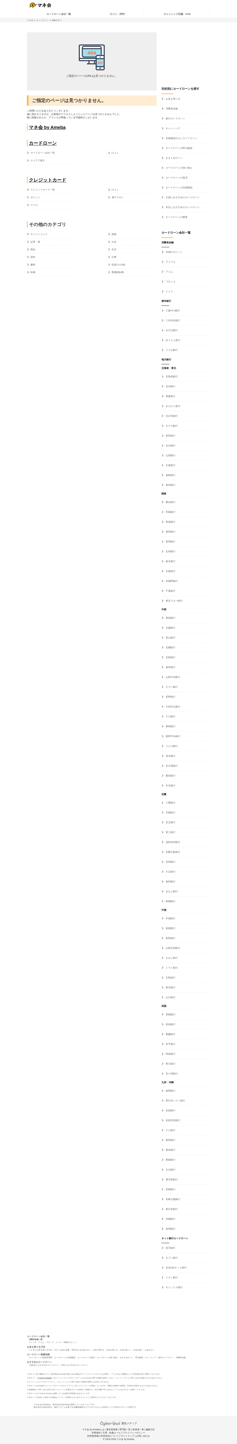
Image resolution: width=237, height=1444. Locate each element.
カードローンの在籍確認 (178, 187)
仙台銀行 (170, 445)
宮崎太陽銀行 (172, 1199)
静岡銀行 (170, 726)
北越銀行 (170, 627)
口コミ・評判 (117, 14)
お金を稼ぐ (138, 1350)
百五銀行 (170, 822)
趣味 (32, 264)
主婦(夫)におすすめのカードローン (44, 1365)
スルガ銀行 (171, 746)
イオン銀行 (171, 1277)
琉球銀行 (170, 1228)
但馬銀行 (170, 861)
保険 (114, 234)
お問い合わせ (143, 1436)
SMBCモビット (174, 252)
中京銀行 (170, 785)
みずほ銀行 (171, 330)
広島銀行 (170, 977)
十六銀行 (170, 716)
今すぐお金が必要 (62, 1350)
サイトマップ (127, 1436)
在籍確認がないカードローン (181, 138)
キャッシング (172, 128)
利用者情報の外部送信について (103, 1436)
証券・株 (35, 241)
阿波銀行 (170, 1053)
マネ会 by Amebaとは (93, 1429)
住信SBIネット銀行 (176, 1267)
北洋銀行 (170, 386)
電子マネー (118, 197)
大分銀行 (170, 1169)
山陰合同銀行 (172, 948)
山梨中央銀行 (172, 677)
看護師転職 (118, 272)
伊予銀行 (170, 1044)
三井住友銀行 (172, 320)
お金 (114, 241)
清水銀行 (170, 755)
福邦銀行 (170, 881)
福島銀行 (170, 475)
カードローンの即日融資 (178, 148)
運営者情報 (112, 1429)
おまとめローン (174, 157)
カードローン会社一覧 (59, 14)
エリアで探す (37, 160)
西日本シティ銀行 (175, 1100)
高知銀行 (170, 1024)
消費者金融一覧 (35, 1339)
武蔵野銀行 (171, 581)
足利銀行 (170, 551)
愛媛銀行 (170, 1034)
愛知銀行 (170, 775)
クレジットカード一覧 (42, 189)
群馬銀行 (170, 541)
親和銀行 (170, 1140)
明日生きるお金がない (81, 1350)
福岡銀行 (170, 1090)
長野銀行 (170, 696)
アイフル (170, 261)
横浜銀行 (170, 502)
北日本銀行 (171, 416)
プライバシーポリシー (134, 1432)
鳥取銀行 (170, 938)
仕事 (114, 257)
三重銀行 (170, 802)
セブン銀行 (171, 1257)
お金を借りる (172, 98)
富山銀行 (170, 637)
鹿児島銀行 (171, 1179)
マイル (34, 205)
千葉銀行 (170, 590)
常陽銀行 (170, 512)
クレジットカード (47, 180)
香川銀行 (170, 1063)
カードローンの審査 (176, 217)
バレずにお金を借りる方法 (40, 1350)
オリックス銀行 (174, 1287)
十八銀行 (170, 1130)
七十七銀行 (171, 425)
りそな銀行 (171, 350)
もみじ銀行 (171, 957)
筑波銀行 (170, 521)
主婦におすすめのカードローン (182, 197)
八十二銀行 (171, 686)
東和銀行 (170, 531)
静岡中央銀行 (172, 736)
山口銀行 (170, 997)
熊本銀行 (170, 1149)
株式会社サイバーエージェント (89, 1407)
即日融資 (139, 1357)
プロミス (170, 281)
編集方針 (150, 1429)
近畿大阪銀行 (172, 852)
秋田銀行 (170, 435)
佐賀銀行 (170, 1110)
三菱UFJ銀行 (172, 310)
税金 (32, 249)
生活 (114, 249)
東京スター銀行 (174, 600)
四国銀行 (170, 1014)
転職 (32, 272)
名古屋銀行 (171, 765)
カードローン (42, 20)
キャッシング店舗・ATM (177, 14)
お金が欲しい (125, 1350)
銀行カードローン (175, 118)
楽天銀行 (170, 1247)
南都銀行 (170, 901)
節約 (32, 257)
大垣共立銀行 (172, 706)
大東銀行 (170, 465)
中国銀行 (170, 918)
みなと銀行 (171, 891)
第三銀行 (170, 832)
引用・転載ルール (112, 1432)
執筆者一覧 (138, 1429)
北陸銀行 (170, 657)
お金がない (149, 1350)
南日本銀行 (171, 1209)
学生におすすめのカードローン (182, 207)
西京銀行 (170, 987)
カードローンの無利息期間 (40, 1357)
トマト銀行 (171, 967)
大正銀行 (170, 871)
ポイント (35, 197)
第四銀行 (170, 617)
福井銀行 (170, 667)
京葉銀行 (170, 571)
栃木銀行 (170, 561)
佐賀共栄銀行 (172, 1120)
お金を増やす (98, 1350)
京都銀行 (170, 812)
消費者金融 (171, 108)
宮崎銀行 (170, 1189)
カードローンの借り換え (178, 167)
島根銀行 (170, 928)
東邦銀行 (170, 485)
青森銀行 (170, 396)
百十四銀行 (171, 1073)
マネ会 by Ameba (47, 127)
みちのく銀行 (172, 406)
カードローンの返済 (176, 177)
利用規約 (96, 1432)
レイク (169, 291)
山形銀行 (170, 455)
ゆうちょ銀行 (172, 340)
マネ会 (30, 20)
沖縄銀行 (170, 1219)
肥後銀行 (170, 1159)
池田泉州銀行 (172, 842)
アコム (169, 271)
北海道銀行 (171, 376)
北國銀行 (170, 647)
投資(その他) (118, 264)
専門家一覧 (125, 1429)
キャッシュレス (38, 234)
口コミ (115, 152)
